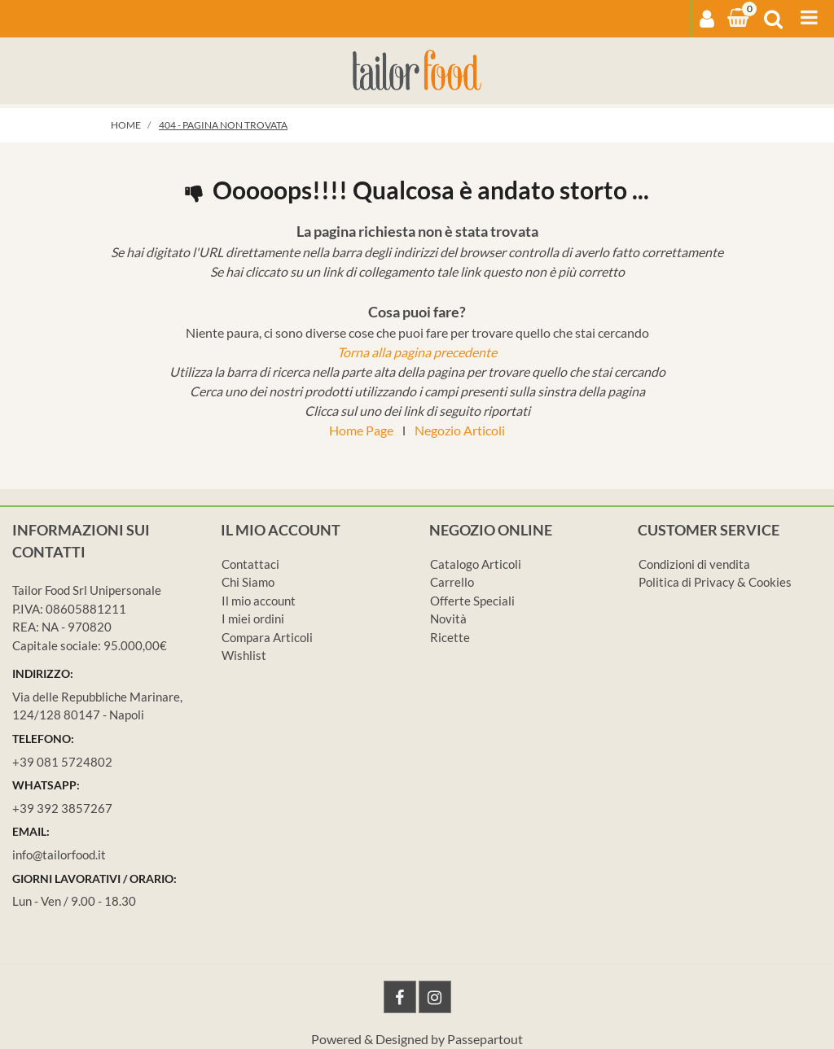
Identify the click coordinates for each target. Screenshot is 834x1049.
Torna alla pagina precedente (417, 352)
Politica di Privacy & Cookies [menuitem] (715, 582)
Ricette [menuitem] (450, 637)
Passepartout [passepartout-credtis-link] (485, 1039)
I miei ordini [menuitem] (253, 618)
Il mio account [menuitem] (259, 600)
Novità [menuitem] (448, 618)
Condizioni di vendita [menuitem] (694, 564)
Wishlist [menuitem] (244, 655)
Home (126, 125)
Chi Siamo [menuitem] (248, 582)
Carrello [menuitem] (452, 582)
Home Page (361, 430)
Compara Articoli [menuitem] (267, 637)
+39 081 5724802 (62, 761)
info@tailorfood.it (59, 854)
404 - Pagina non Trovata (223, 125)
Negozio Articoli (460, 430)
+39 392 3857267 (62, 808)
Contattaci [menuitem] (250, 564)
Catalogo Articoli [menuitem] (475, 564)
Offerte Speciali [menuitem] (472, 600)
